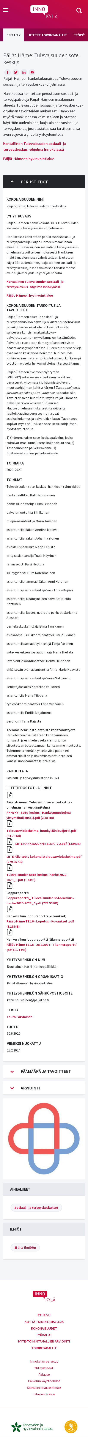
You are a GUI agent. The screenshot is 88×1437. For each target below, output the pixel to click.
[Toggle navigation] (5, 10)
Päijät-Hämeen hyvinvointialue (28, 158)
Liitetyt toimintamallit (47, 35)
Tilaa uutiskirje (44, 1394)
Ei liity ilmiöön (25, 1247)
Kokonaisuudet (44, 1328)
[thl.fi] (34, 1426)
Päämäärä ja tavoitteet (40, 1071)
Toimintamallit (44, 1348)
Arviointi (25, 1088)
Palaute (44, 1374)
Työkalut (44, 1335)
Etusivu (44, 1315)
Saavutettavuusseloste (44, 1387)
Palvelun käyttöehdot (44, 1381)
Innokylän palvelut (44, 1361)
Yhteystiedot (44, 1368)
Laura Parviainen (19, 1017)
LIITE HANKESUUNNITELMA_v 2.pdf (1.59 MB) (48, 843)
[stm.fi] (71, 1426)
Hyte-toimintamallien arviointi (44, 1341)
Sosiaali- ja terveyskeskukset (36, 1207)
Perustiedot (29, 182)
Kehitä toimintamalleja (44, 1321)
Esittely (13, 35)
